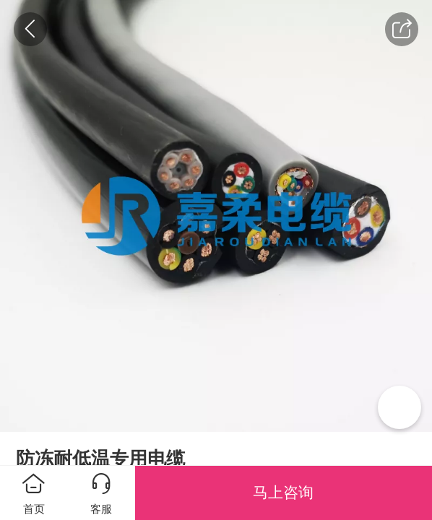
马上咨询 (283, 492)
